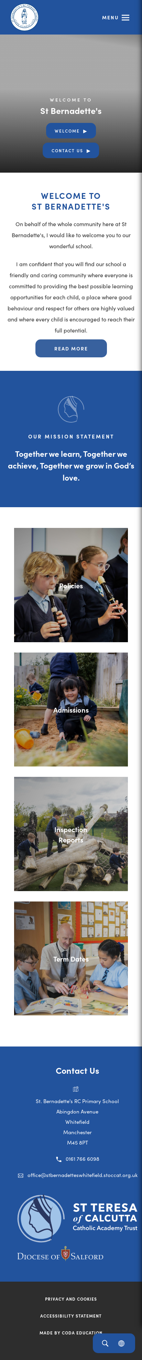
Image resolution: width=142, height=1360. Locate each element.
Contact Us (67, 150)
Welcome (67, 131)
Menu (110, 17)
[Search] (105, 1343)
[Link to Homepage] (25, 17)
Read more (71, 348)
